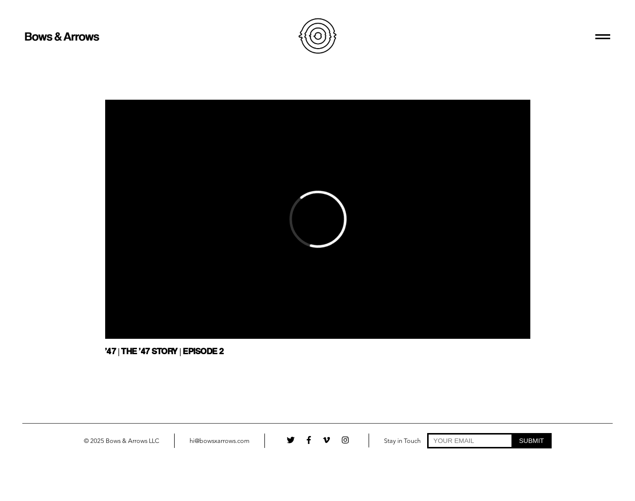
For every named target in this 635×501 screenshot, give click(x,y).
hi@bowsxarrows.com (220, 441)
